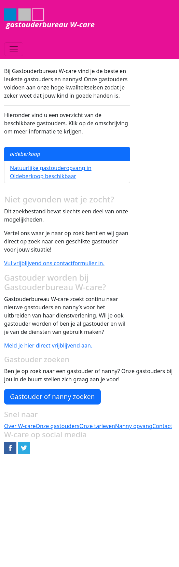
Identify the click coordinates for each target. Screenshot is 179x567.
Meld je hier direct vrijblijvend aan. (48, 345)
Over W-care (20, 426)
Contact (162, 426)
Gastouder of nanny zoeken (52, 396)
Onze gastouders (57, 426)
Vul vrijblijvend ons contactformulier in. (54, 263)
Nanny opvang (133, 426)
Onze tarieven (97, 426)
